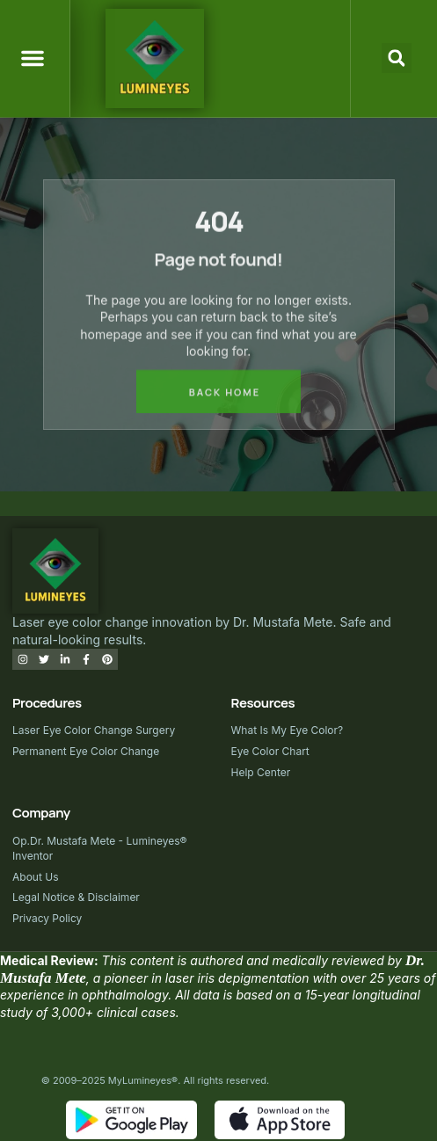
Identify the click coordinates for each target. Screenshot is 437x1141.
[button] (32, 58)
